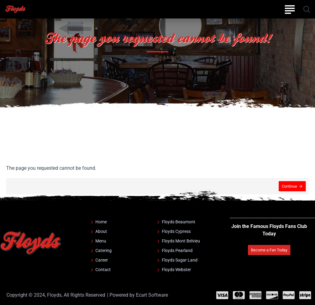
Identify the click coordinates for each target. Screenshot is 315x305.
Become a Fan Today (269, 250)
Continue (289, 186)
